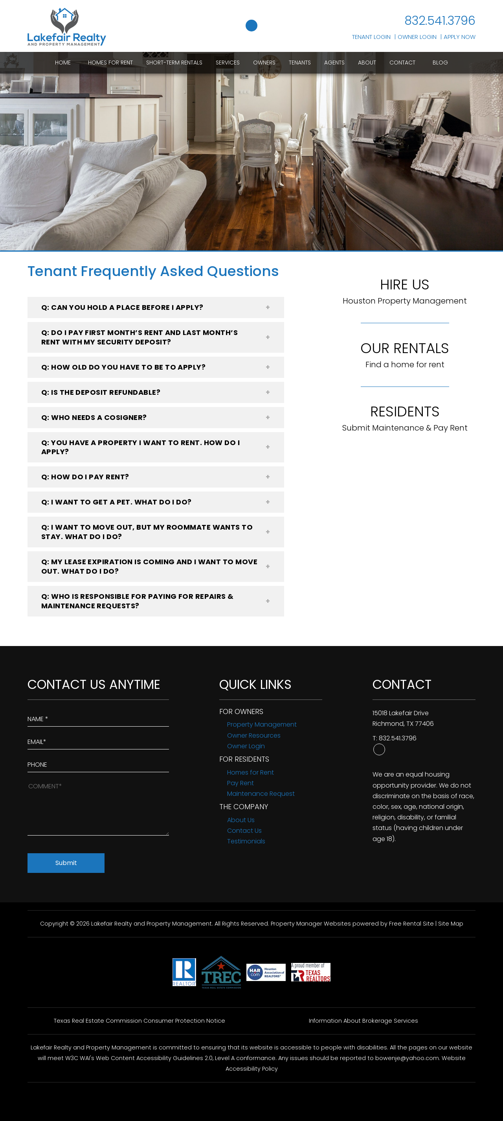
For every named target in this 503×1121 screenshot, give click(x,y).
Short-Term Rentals (174, 62)
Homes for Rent (110, 62)
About (367, 62)
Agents (334, 62)
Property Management (262, 724)
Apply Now (459, 37)
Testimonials (246, 841)
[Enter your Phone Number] (98, 762)
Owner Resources (254, 735)
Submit (66, 862)
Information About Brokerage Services (363, 1021)
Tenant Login (371, 37)
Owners (264, 62)
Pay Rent (240, 783)
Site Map (450, 924)
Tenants (300, 62)
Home (63, 62)
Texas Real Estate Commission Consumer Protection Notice (139, 1021)
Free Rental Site (411, 924)
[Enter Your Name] (98, 717)
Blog (440, 62)
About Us (241, 820)
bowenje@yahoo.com (407, 1058)
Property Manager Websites (311, 924)
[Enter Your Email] (98, 740)
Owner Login (417, 37)
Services (228, 62)
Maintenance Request (261, 793)
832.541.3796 (439, 21)
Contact (402, 62)
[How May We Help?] (98, 808)
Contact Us (244, 830)
